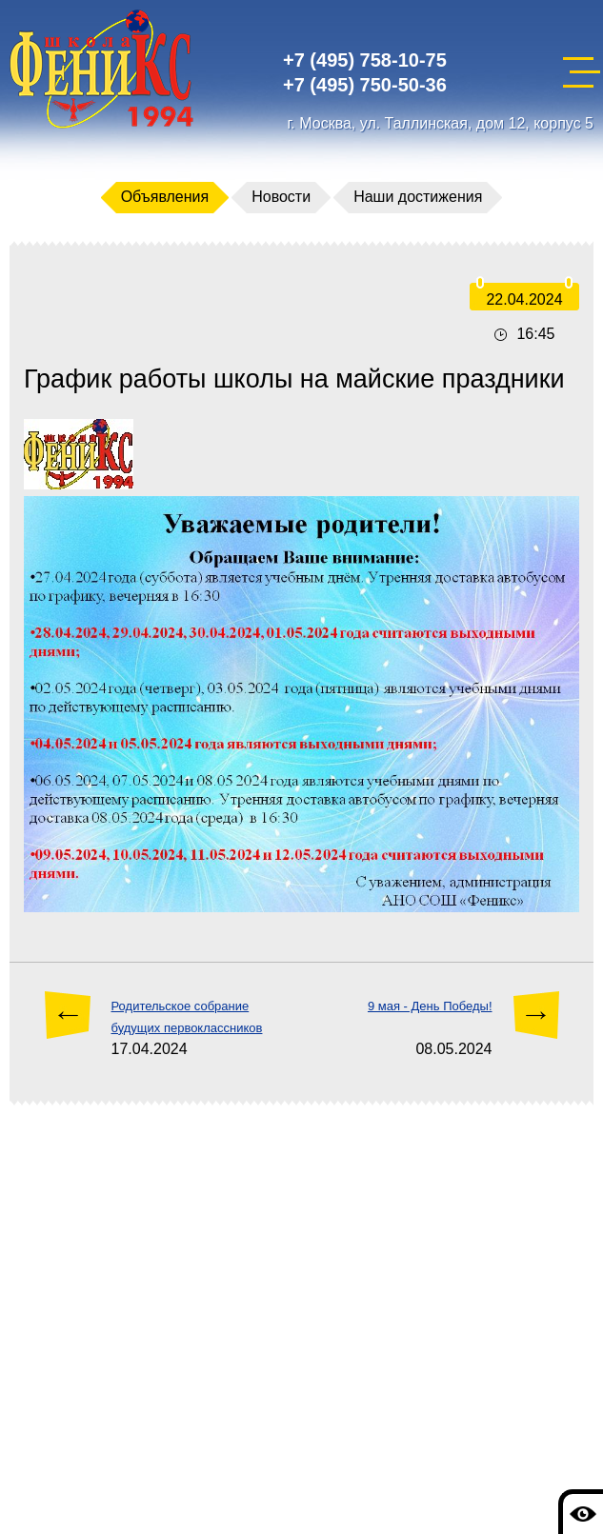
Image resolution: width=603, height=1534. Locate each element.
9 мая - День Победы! (430, 1006)
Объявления (165, 197)
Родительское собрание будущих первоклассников (187, 1016)
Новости (281, 197)
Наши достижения (417, 197)
